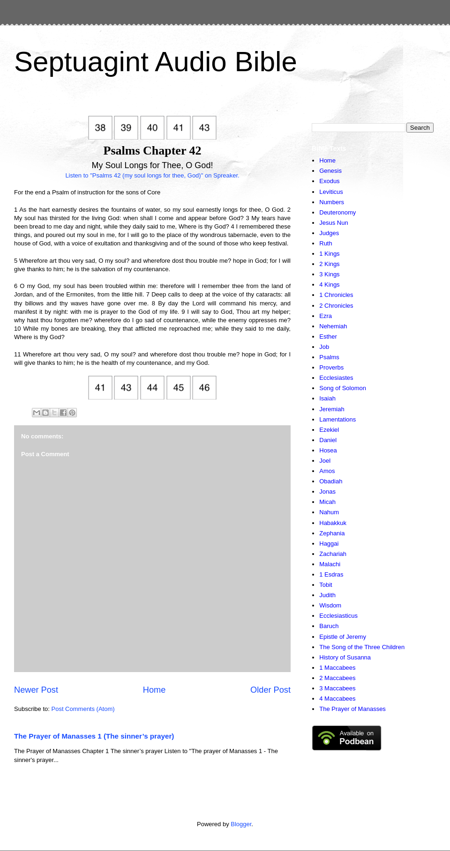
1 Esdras (331, 574)
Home (154, 690)
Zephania (332, 533)
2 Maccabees (337, 677)
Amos (327, 470)
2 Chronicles (336, 305)
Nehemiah (333, 326)
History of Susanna (345, 657)
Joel (324, 460)
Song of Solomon (342, 388)
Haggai (328, 543)
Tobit (325, 584)
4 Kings (329, 284)
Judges (329, 233)
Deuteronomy (337, 212)
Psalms (329, 357)
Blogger (241, 824)
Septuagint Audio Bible (155, 61)
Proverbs (331, 367)
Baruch (328, 625)
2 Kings (329, 263)
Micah (327, 501)
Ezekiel (329, 429)
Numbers (331, 202)
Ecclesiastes (336, 377)
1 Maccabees (337, 667)
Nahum (329, 512)
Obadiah (330, 481)
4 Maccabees (337, 698)
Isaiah (327, 398)
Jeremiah (331, 409)
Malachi (329, 564)
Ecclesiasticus (338, 615)
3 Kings (329, 274)
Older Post (270, 690)
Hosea (328, 450)
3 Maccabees (337, 688)
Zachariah (332, 553)
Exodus (329, 181)
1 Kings (329, 253)
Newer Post (36, 690)
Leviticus (331, 191)
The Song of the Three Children (362, 647)
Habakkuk (332, 522)
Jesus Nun (333, 222)
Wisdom (330, 605)
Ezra (325, 315)
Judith (327, 595)
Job (324, 346)
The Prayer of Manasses (352, 708)
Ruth (325, 243)
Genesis (330, 170)
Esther (328, 336)
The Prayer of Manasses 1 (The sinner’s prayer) (94, 736)
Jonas (327, 491)
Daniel (328, 440)
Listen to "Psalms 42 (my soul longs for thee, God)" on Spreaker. (152, 175)
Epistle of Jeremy (342, 636)
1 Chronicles (336, 294)
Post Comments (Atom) (83, 708)
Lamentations (337, 419)
